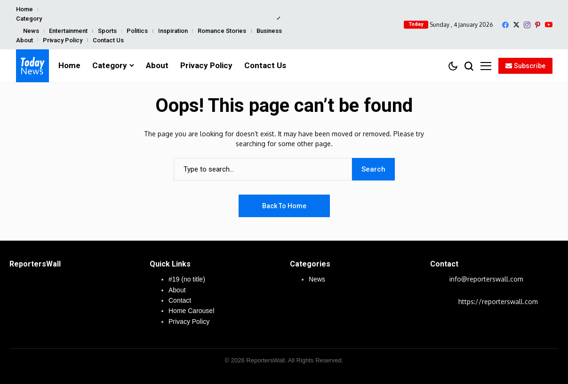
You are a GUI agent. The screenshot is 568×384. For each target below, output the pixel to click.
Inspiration (173, 30)
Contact (179, 300)
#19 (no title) (186, 279)
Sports (107, 30)
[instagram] (527, 25)
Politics (137, 30)
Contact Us (108, 40)
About (24, 40)
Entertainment (68, 30)
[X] (516, 24)
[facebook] (505, 25)
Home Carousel (191, 310)
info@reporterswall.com (486, 279)
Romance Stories (222, 30)
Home (24, 9)
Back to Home (284, 206)
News (31, 30)
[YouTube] (548, 24)
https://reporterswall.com (498, 302)
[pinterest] (537, 25)
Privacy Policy (62, 40)
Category (29, 18)
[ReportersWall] (32, 65)
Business (269, 30)
